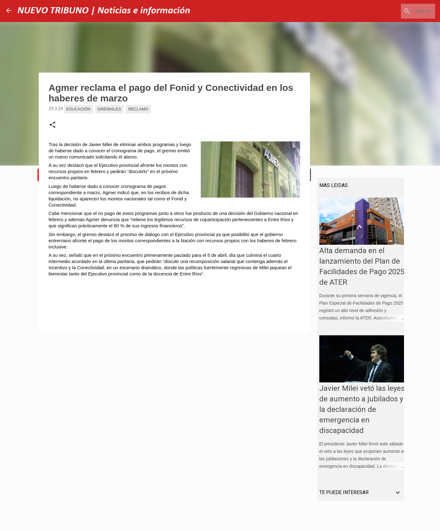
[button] (52, 125)
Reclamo (138, 109)
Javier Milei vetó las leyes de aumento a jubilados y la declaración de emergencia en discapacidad (359, 411)
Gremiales (109, 109)
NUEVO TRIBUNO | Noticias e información (103, 11)
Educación (78, 109)
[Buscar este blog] (402, 11)
